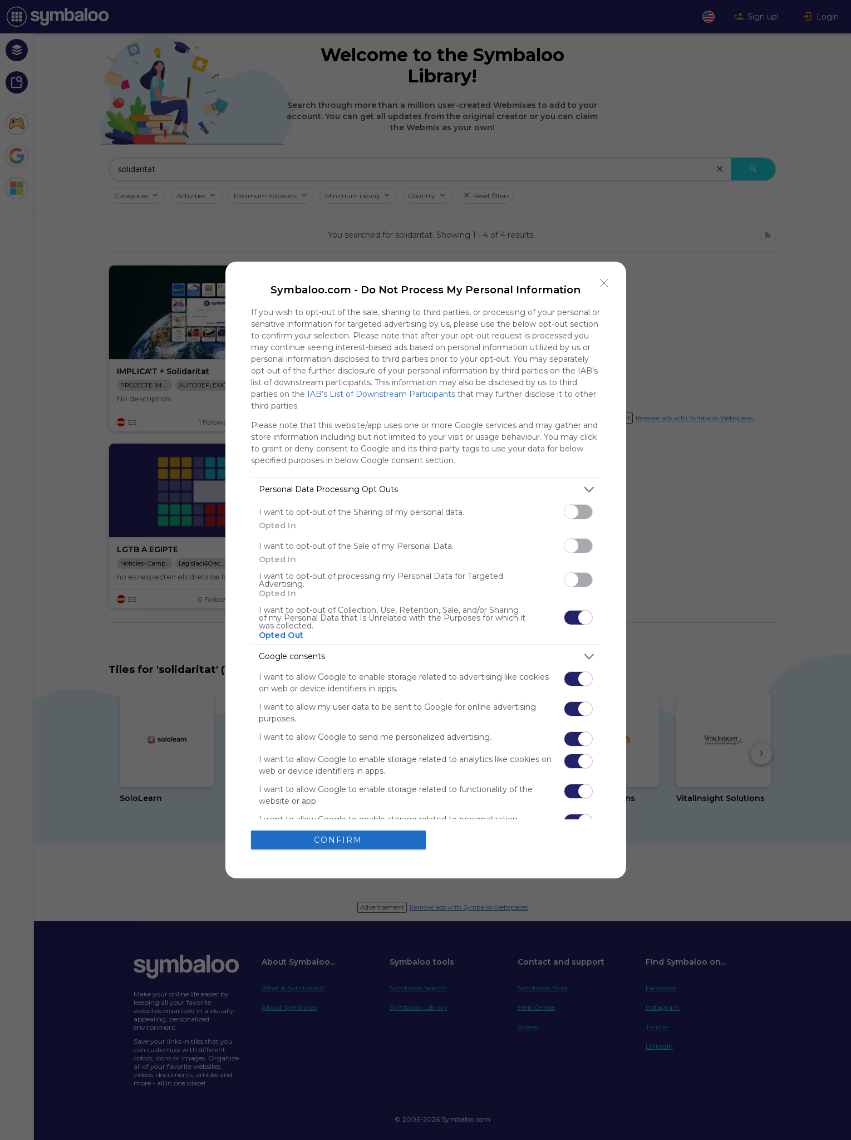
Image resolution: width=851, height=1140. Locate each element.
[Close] (604, 283)
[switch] (578, 511)
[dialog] (425, 570)
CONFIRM (338, 839)
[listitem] (426, 489)
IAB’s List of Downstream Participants (381, 394)
